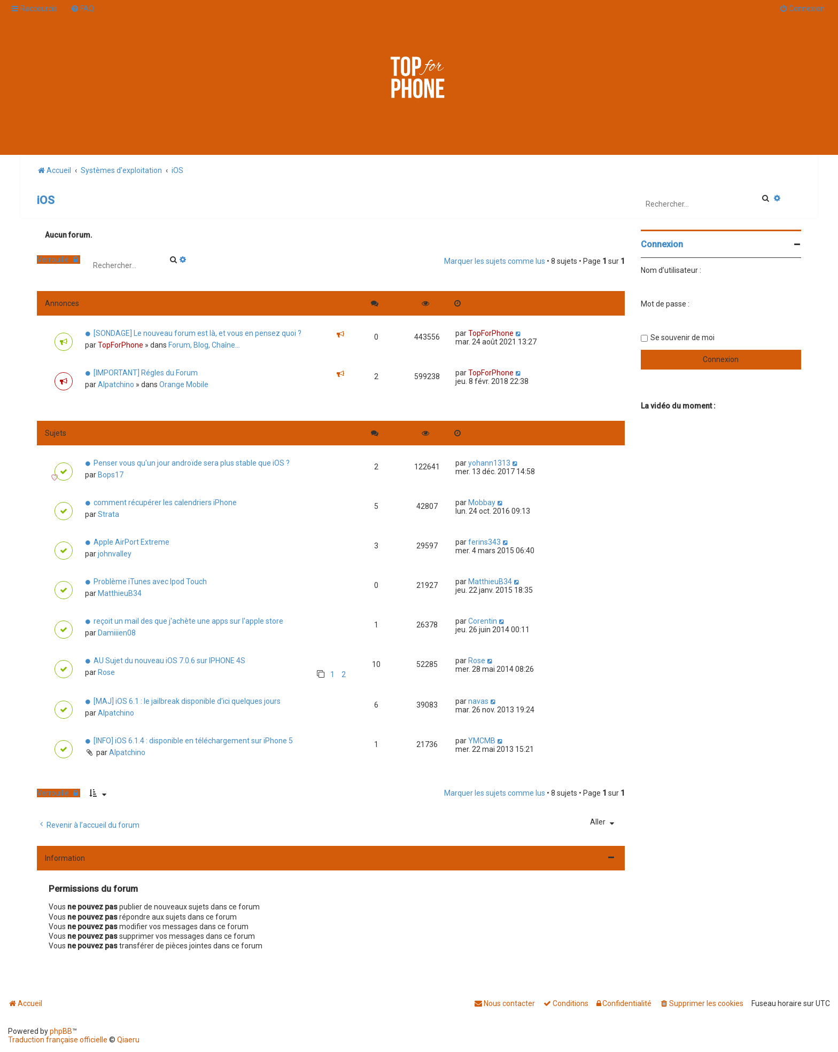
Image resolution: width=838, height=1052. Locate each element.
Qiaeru (128, 1039)
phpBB (61, 1031)
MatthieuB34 (120, 593)
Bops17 (110, 474)
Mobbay (481, 502)
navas (478, 701)
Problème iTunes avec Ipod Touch (150, 581)
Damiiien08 (117, 633)
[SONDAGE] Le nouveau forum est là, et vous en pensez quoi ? (197, 333)
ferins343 (484, 542)
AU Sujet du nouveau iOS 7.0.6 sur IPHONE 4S (169, 660)
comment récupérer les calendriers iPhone (165, 502)
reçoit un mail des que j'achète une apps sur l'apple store (188, 621)
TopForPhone (120, 345)
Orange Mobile (183, 384)
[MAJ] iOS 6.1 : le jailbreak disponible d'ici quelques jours (187, 701)
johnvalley (114, 553)
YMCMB (481, 740)
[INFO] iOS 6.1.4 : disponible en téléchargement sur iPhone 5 (193, 740)
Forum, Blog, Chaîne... (204, 345)
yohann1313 (489, 463)
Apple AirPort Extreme (131, 542)
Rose (106, 672)
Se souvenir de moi (682, 337)
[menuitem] (82, 8)
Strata (108, 514)
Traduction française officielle (57, 1039)
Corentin (482, 621)
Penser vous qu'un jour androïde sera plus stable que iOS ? (192, 463)
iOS (46, 200)
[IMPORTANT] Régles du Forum (146, 372)
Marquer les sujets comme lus (494, 261)
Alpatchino (116, 384)
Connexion (662, 244)
